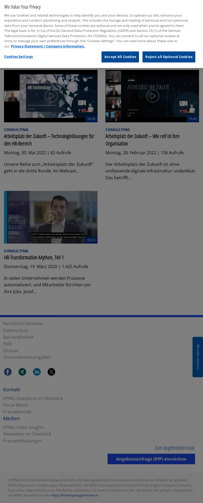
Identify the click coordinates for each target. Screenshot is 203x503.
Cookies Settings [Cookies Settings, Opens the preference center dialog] (18, 55)
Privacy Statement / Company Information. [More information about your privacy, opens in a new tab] (48, 44)
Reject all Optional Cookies (168, 55)
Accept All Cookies (120, 55)
